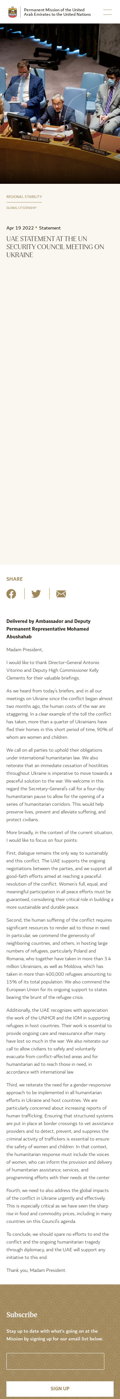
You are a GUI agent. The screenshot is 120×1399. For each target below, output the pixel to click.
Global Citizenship (21, 208)
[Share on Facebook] (11, 596)
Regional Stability (24, 197)
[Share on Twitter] (36, 596)
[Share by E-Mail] (61, 596)
